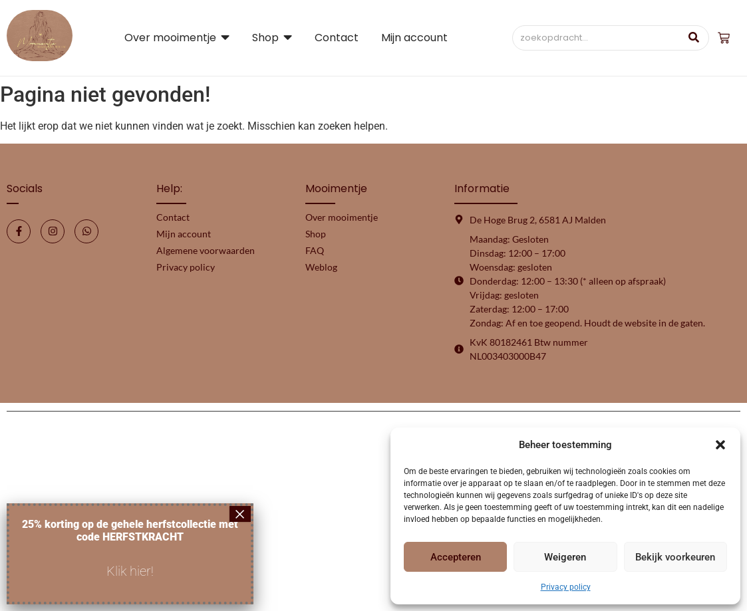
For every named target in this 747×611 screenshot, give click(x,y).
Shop (315, 233)
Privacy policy (566, 587)
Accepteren (455, 557)
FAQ (314, 250)
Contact (173, 217)
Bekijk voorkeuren (675, 557)
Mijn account (183, 233)
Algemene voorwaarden (205, 250)
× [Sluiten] (240, 514)
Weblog (321, 267)
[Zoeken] (597, 38)
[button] (720, 444)
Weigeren (565, 557)
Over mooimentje (341, 217)
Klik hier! (130, 571)
